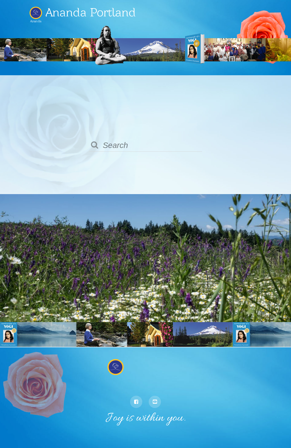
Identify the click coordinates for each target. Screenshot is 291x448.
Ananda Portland (90, 12)
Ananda (35, 19)
